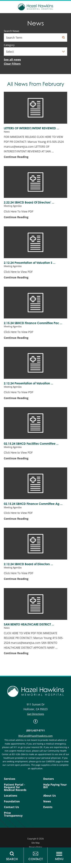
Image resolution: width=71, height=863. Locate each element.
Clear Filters (12, 63)
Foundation (12, 801)
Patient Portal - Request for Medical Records (15, 787)
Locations (10, 795)
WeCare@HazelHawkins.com (35, 736)
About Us (49, 795)
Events (47, 807)
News (47, 801)
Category (9, 45)
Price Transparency (13, 814)
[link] (35, 721)
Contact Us (11, 807)
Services (9, 779)
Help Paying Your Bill (55, 786)
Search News (11, 31)
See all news (12, 59)
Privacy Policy (35, 847)
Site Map (35, 843)
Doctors (48, 779)
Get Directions (35, 714)
